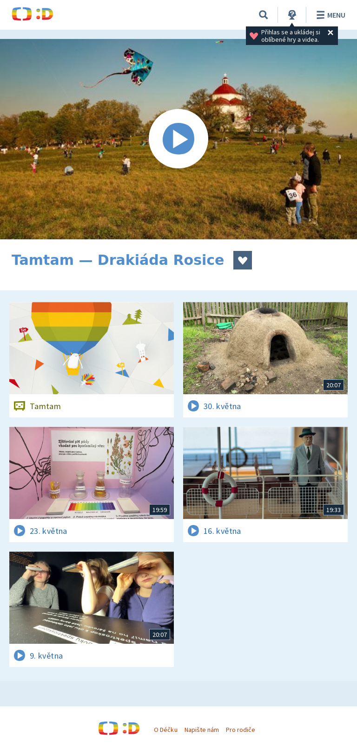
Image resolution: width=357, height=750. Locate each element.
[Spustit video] (178, 139)
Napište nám (202, 729)
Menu (329, 15)
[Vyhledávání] (264, 15)
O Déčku (165, 729)
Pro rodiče (240, 729)
